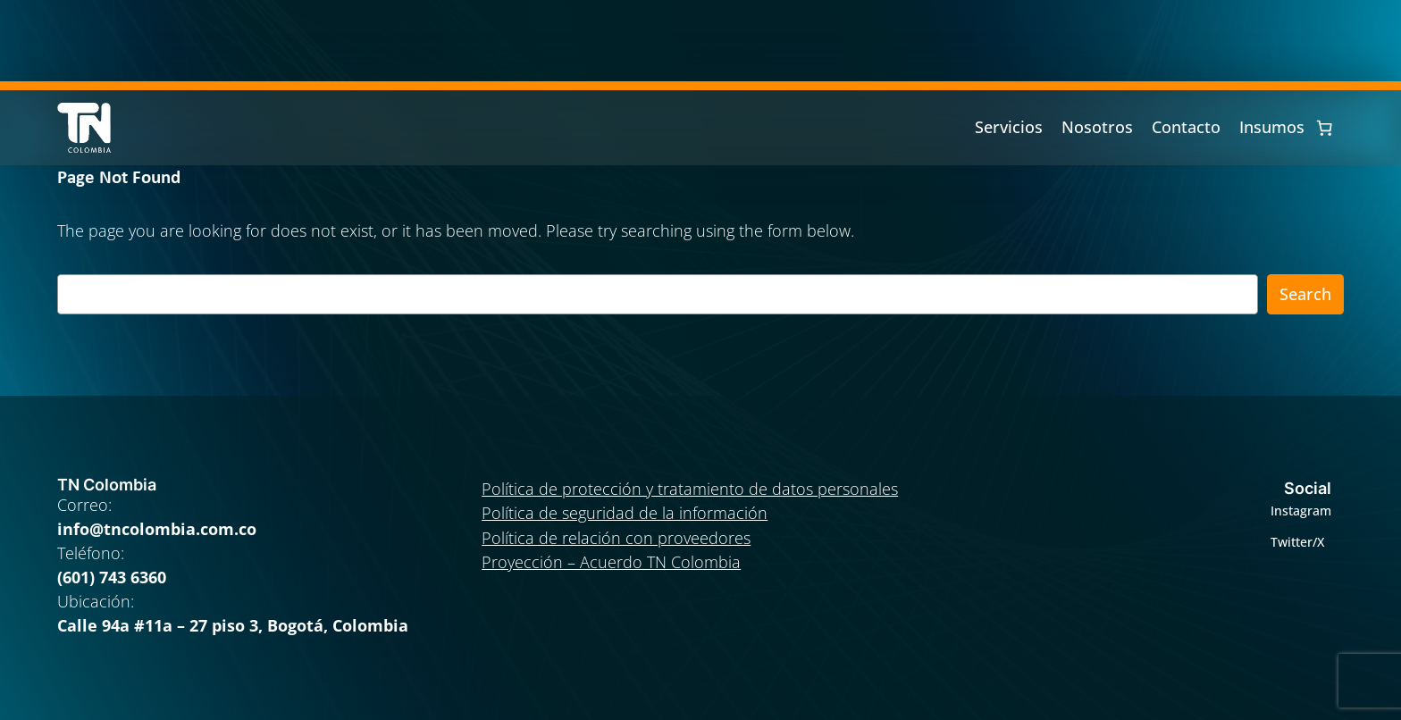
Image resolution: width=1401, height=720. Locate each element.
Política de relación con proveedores (616, 537)
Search (1305, 294)
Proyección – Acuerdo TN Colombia (611, 562)
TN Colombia (106, 484)
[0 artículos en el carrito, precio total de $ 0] (1324, 127)
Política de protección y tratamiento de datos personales (690, 488)
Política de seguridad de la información (625, 512)
